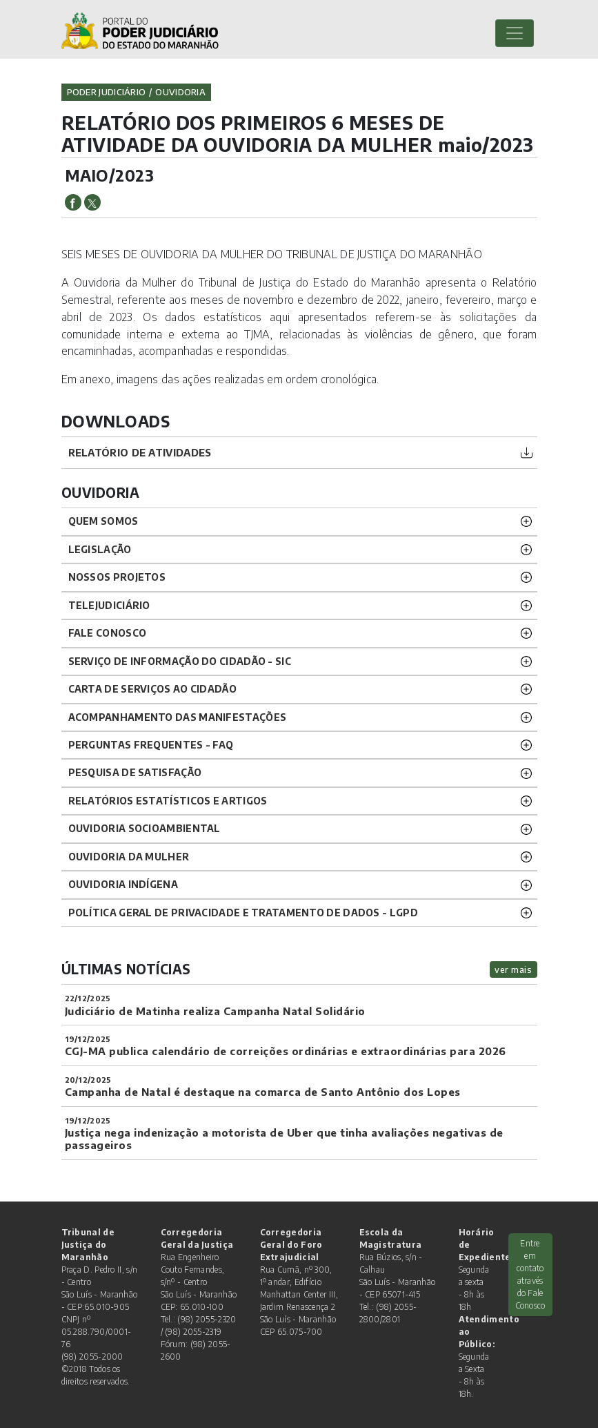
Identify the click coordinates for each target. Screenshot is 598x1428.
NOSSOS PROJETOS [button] (117, 577)
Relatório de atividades (140, 452)
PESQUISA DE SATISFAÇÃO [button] (135, 772)
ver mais (513, 969)
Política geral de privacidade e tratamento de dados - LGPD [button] (243, 912)
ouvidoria (180, 91)
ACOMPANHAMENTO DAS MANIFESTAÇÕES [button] (177, 717)
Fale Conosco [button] (107, 633)
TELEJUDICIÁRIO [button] (109, 605)
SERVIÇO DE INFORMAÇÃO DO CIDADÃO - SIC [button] (179, 661)
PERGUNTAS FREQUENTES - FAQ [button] (151, 745)
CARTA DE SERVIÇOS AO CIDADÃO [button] (152, 689)
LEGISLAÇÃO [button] (100, 549)
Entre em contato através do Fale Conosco (530, 1274)
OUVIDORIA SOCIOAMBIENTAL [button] (144, 828)
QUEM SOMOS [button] (103, 521)
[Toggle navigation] (514, 33)
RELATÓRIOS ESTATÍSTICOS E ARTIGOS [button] (168, 801)
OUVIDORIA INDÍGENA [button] (123, 884)
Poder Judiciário (106, 91)
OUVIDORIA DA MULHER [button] (129, 856)
